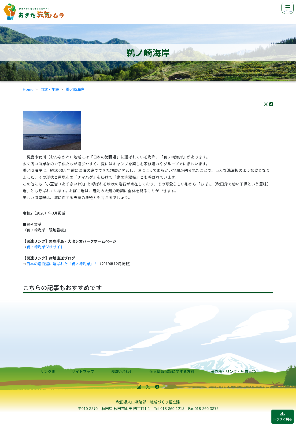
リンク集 (47, 371)
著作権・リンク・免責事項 (233, 371)
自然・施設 (49, 89)
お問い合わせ (122, 371)
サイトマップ (83, 371)
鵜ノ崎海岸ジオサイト (45, 246)
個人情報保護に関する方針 (171, 371)
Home (28, 89)
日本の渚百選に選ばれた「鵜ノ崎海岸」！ (62, 263)
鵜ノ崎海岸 (75, 89)
